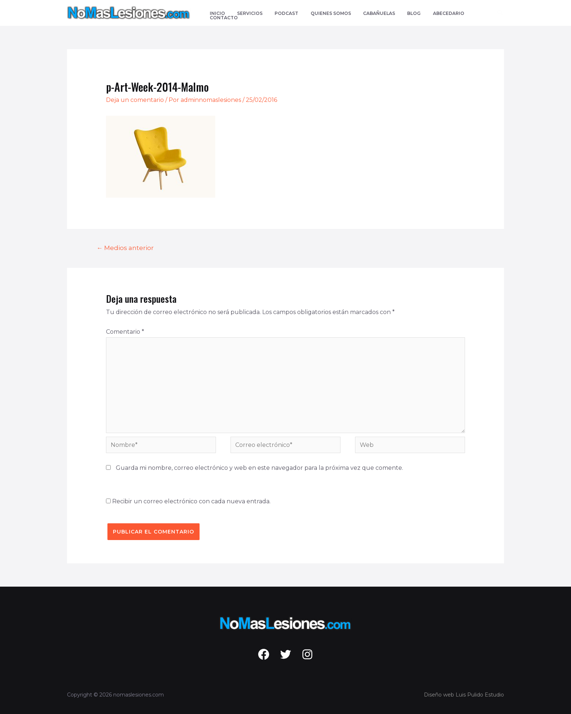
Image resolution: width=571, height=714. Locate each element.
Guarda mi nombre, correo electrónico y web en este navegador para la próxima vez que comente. (259, 467)
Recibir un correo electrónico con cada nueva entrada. (191, 501)
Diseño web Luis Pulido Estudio (464, 694)
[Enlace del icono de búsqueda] (500, 13)
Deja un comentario (135, 99)
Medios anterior (125, 247)
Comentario (125, 331)
